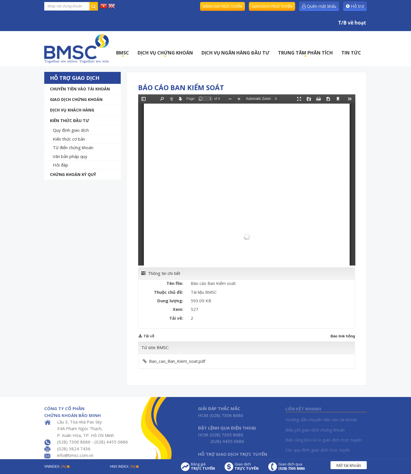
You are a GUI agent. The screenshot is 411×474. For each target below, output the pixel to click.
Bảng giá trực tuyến (222, 6)
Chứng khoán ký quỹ (73, 174)
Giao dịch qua (291, 466)
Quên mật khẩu (319, 6)
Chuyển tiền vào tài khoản (80, 89)
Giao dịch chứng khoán (76, 99)
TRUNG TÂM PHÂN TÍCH (305, 54)
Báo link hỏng (343, 336)
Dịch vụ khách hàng (72, 110)
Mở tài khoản (348, 465)
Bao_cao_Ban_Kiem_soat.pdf (177, 361)
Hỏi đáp (60, 165)
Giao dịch (247, 466)
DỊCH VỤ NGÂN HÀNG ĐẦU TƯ (235, 53)
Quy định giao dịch (71, 130)
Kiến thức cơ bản (69, 139)
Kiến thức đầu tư (69, 120)
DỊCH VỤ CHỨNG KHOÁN (165, 54)
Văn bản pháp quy (70, 156)
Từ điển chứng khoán (73, 147)
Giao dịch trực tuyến (272, 6)
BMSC (122, 54)
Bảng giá (203, 466)
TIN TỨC (351, 53)
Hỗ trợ (355, 6)
